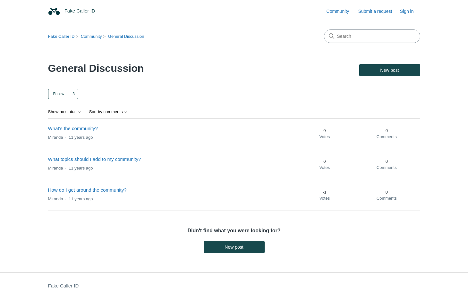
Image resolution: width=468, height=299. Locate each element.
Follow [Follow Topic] (58, 94)
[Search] (372, 36)
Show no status (65, 112)
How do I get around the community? (87, 190)
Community (338, 11)
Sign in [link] (407, 11)
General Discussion (126, 36)
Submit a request (375, 11)
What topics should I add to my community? (94, 159)
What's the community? (73, 128)
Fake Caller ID (61, 36)
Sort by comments (108, 112)
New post (389, 70)
